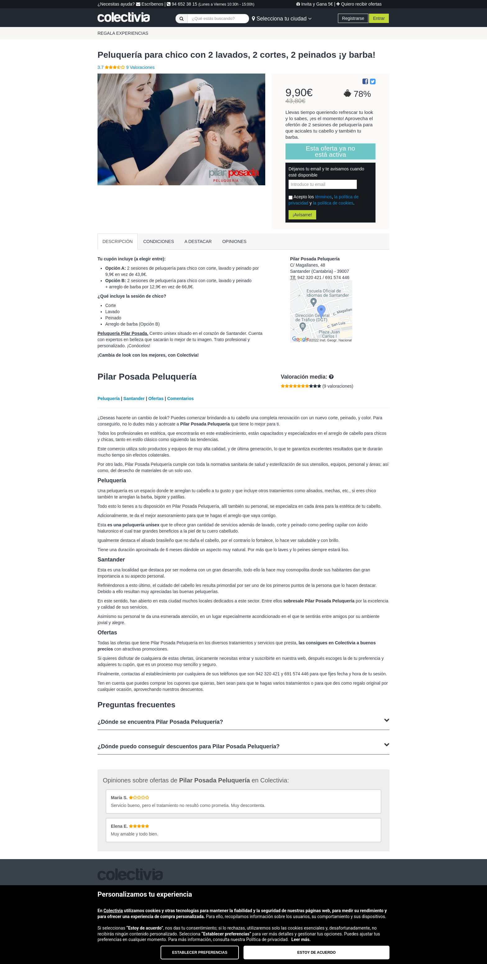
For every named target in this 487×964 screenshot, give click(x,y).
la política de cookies (333, 202)
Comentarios (180, 398)
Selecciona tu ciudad (282, 19)
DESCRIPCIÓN (117, 241)
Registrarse (353, 18)
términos (323, 196)
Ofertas (155, 398)
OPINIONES (234, 241)
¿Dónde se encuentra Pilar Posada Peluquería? (243, 721)
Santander (133, 398)
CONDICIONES (158, 241)
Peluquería (109, 398)
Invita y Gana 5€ (314, 4)
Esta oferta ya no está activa (330, 151)
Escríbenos (149, 4)
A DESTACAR (198, 241)
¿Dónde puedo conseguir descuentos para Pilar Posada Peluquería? (243, 746)
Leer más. (301, 939)
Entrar (379, 18)
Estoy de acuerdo (316, 952)
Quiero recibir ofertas (359, 4)
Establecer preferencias (199, 952)
